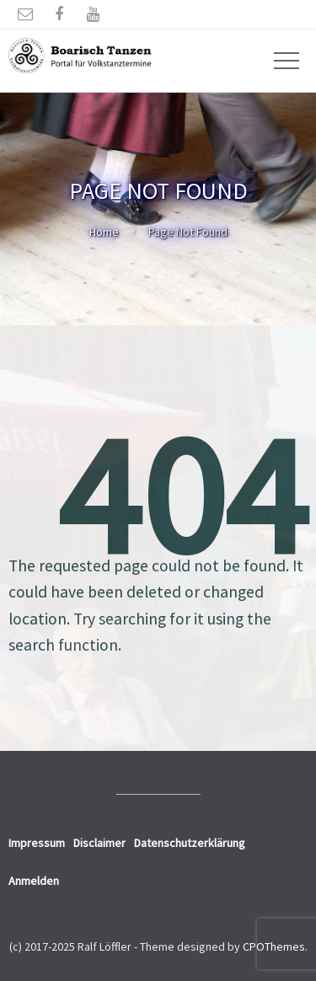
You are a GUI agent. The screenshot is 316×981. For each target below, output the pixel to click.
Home (104, 231)
